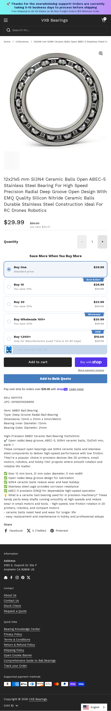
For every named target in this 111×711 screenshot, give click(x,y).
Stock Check (12, 606)
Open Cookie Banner (18, 655)
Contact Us (11, 600)
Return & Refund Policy (20, 645)
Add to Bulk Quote (55, 379)
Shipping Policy (14, 650)
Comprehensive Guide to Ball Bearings (30, 660)
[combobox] (55, 30)
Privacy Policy (13, 634)
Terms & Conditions (17, 639)
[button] (103, 20)
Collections (22, 41)
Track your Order (16, 666)
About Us (10, 595)
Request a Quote (15, 611)
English (91, 707)
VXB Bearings (54, 20)
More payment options (91, 370)
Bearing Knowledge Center (22, 629)
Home (7, 41)
